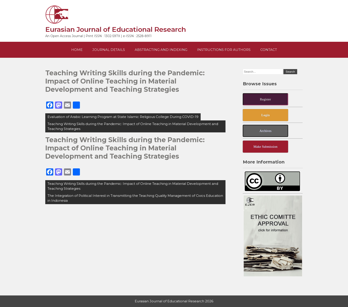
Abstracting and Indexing (161, 50)
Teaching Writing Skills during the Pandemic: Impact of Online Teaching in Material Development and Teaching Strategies (132, 126)
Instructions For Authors (224, 50)
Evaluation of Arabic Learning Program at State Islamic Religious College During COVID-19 (122, 117)
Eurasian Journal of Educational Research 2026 (174, 301)
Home (77, 50)
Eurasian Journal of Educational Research (115, 29)
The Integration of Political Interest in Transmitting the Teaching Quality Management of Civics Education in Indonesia (135, 198)
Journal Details (108, 50)
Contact (268, 50)
